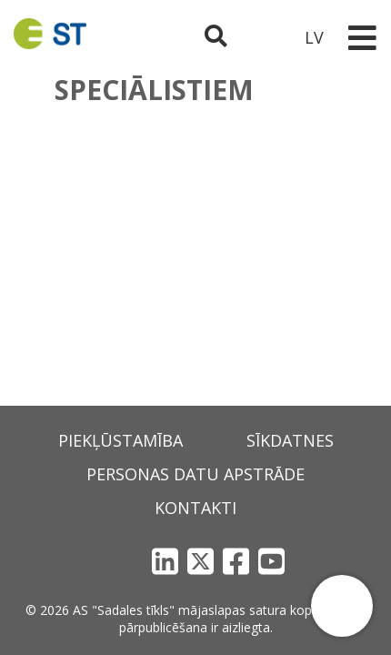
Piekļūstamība (120, 440)
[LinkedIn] (165, 561)
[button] (342, 606)
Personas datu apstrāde (195, 474)
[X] (200, 561)
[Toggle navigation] (361, 38)
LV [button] (314, 37)
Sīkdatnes (290, 440)
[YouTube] (271, 561)
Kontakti (195, 508)
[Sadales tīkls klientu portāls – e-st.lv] (264, 37)
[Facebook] (236, 561)
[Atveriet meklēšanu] (216, 37)
